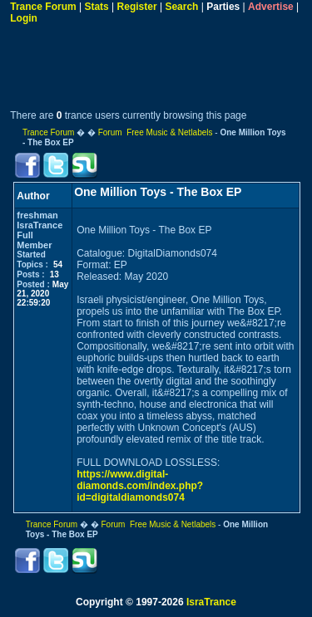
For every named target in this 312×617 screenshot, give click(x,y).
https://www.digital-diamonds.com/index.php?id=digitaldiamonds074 (140, 485)
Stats (96, 6)
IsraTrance (211, 602)
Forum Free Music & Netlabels (155, 132)
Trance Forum (43, 6)
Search (181, 6)
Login (23, 18)
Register (137, 6)
